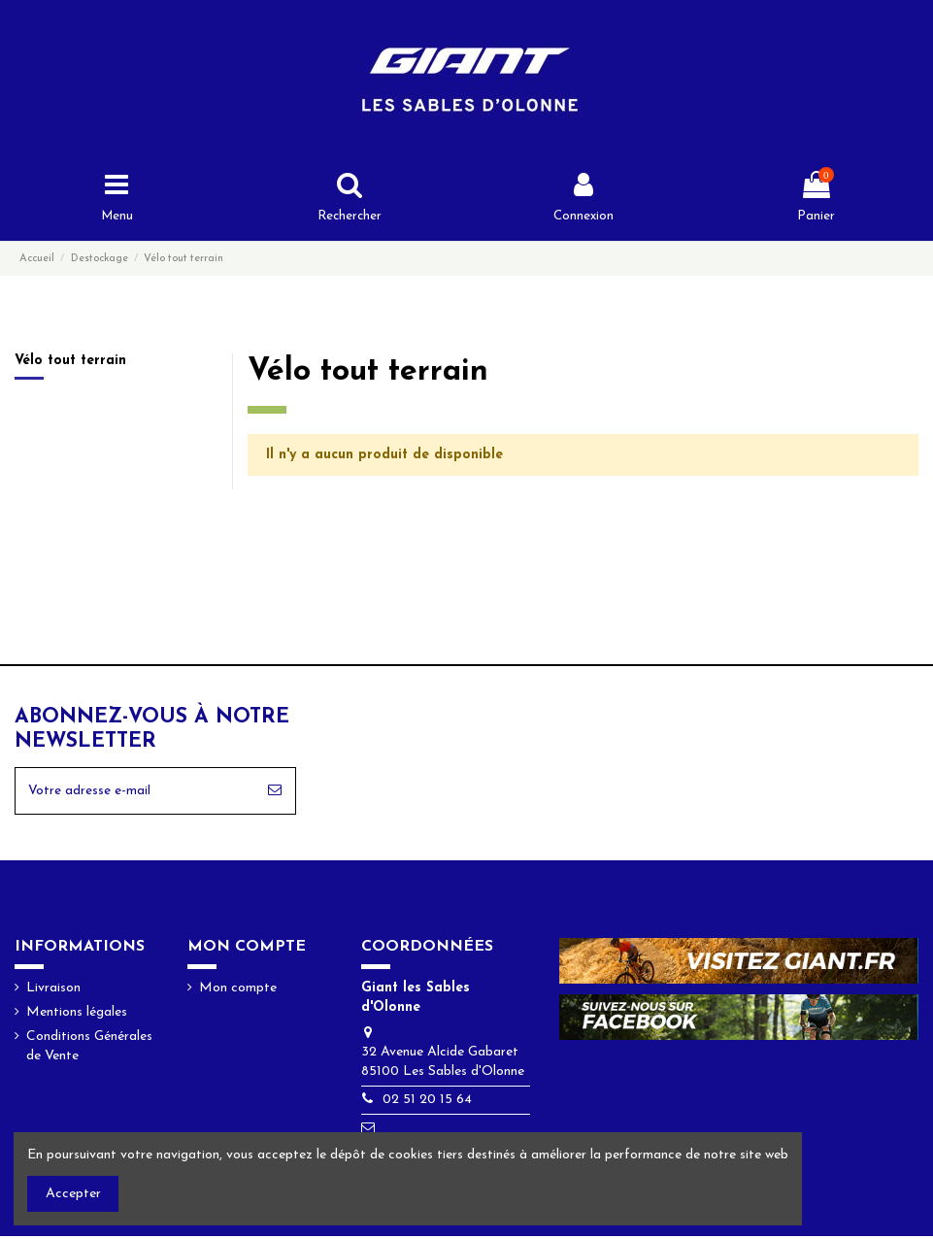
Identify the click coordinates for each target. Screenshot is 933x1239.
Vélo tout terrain (70, 362)
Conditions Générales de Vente (89, 1050)
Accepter (73, 1194)
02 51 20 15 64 (427, 1103)
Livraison (53, 991)
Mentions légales (76, 1016)
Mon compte (238, 991)
